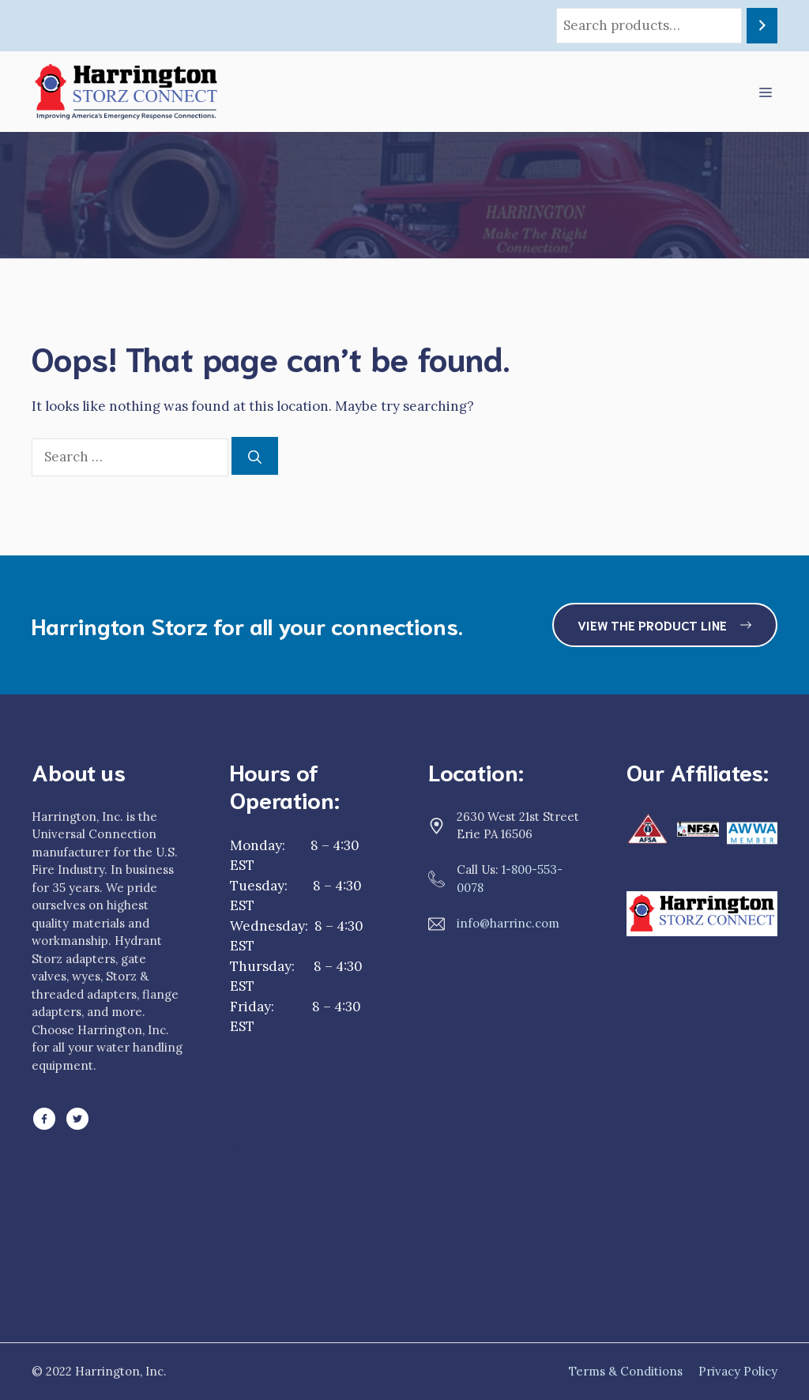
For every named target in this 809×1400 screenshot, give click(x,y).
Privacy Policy (737, 1371)
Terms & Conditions (626, 1371)
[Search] (762, 25)
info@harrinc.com (508, 923)
